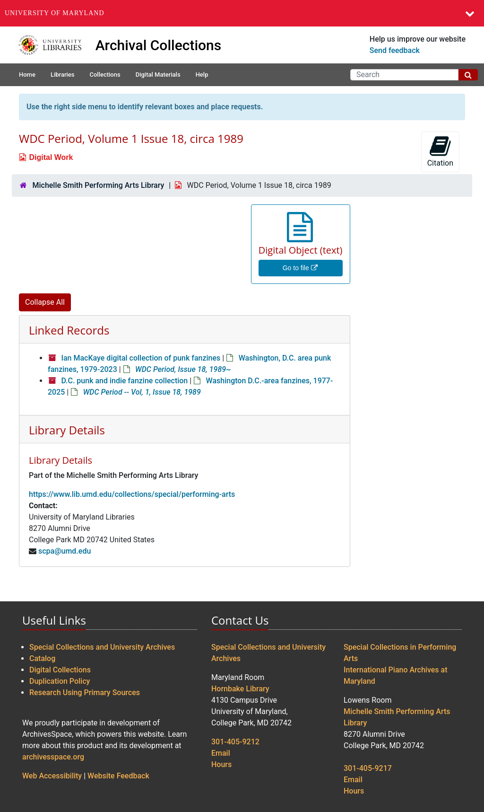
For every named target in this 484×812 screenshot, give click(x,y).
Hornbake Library (240, 688)
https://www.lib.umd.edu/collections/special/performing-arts (132, 494)
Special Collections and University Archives (102, 647)
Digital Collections (60, 669)
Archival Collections (158, 45)
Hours (221, 764)
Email (220, 753)
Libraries (63, 74)
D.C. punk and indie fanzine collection (124, 380)
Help (202, 74)
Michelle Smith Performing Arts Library (98, 185)
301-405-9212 (235, 741)
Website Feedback (118, 775)
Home (27, 74)
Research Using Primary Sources (84, 692)
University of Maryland (54, 13)
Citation (440, 151)
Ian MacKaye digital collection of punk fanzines (140, 357)
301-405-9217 (368, 768)
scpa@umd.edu (64, 551)
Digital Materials (158, 74)
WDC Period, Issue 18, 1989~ (183, 369)
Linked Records (69, 330)
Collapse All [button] (45, 302)
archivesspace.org (53, 756)
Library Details (67, 430)
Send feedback (395, 50)
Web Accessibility (52, 775)
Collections (104, 74)
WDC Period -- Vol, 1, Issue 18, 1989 (142, 392)
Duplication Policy (59, 681)
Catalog (42, 658)
